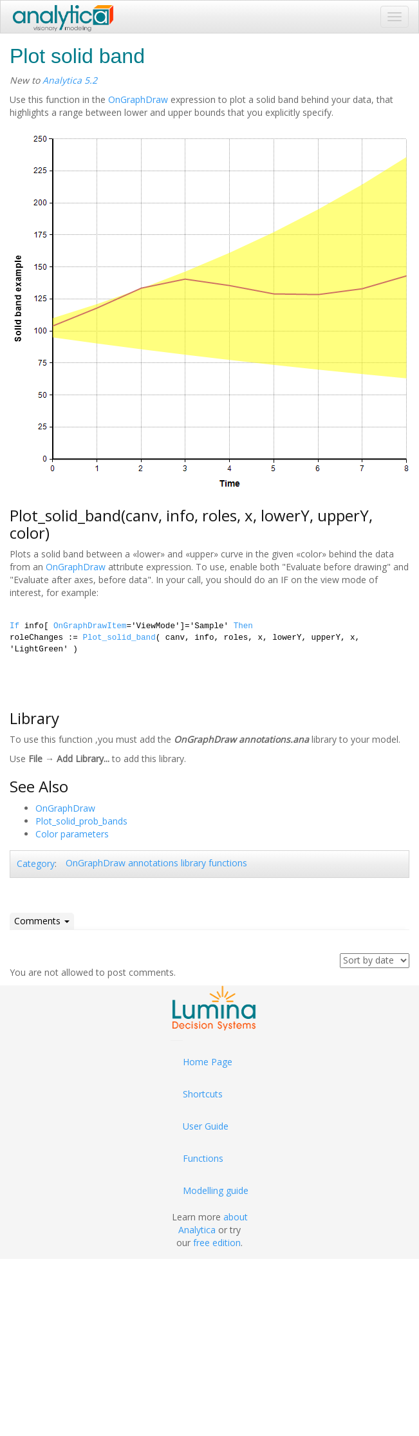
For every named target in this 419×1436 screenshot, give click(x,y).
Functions (203, 1158)
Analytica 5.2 (69, 80)
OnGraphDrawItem (89, 626)
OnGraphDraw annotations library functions (156, 863)
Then (243, 626)
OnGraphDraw (138, 99)
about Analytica (213, 1223)
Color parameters (72, 834)
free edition (217, 1242)
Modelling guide (215, 1190)
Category (36, 863)
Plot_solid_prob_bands (81, 821)
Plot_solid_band (118, 637)
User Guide (205, 1126)
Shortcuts (203, 1094)
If (14, 626)
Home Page (207, 1062)
